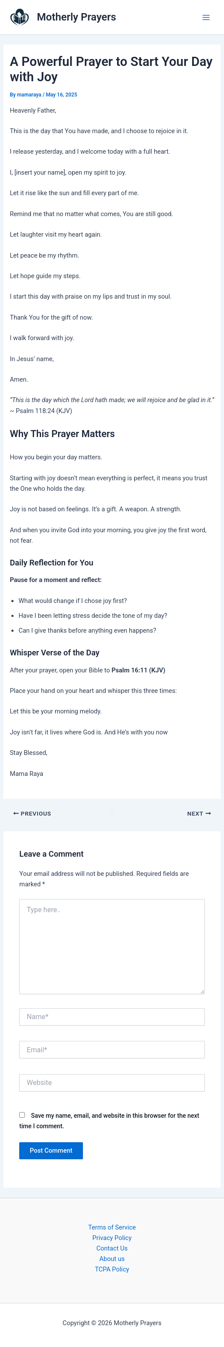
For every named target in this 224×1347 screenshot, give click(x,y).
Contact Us (112, 1248)
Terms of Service (112, 1227)
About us (111, 1259)
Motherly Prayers (76, 17)
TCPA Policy (112, 1269)
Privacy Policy (112, 1238)
